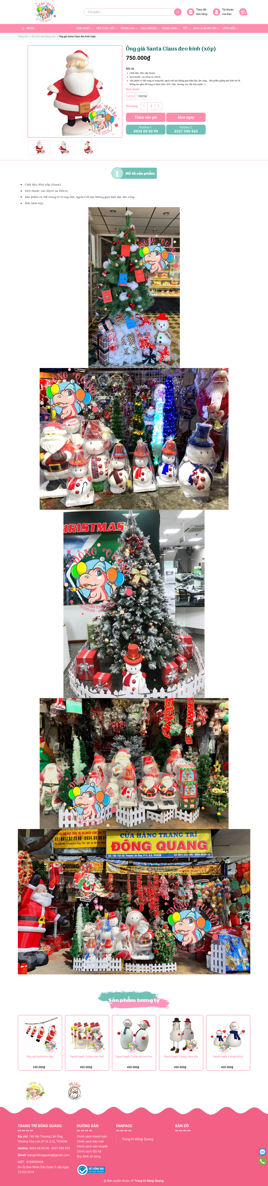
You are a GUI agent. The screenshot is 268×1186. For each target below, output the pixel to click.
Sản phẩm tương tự (134, 999)
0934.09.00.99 (39, 1148)
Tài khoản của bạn (223, 12)
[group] (75, 91)
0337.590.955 (60, 1148)
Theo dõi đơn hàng (197, 12)
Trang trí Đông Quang (137, 1139)
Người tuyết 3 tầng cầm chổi (87, 1057)
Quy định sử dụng (89, 1156)
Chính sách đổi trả (89, 1151)
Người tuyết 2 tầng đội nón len (134, 1057)
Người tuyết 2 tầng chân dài (181, 1057)
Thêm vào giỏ (145, 117)
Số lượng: (132, 106)
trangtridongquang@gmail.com (48, 1155)
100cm (142, 96)
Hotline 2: (186, 130)
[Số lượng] (151, 106)
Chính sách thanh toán (92, 1136)
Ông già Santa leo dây (40, 1057)
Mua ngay (186, 117)
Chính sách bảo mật (90, 1141)
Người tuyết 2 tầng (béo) (228, 1057)
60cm (131, 96)
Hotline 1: (146, 130)
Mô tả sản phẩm (140, 173)
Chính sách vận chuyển (92, 1146)
